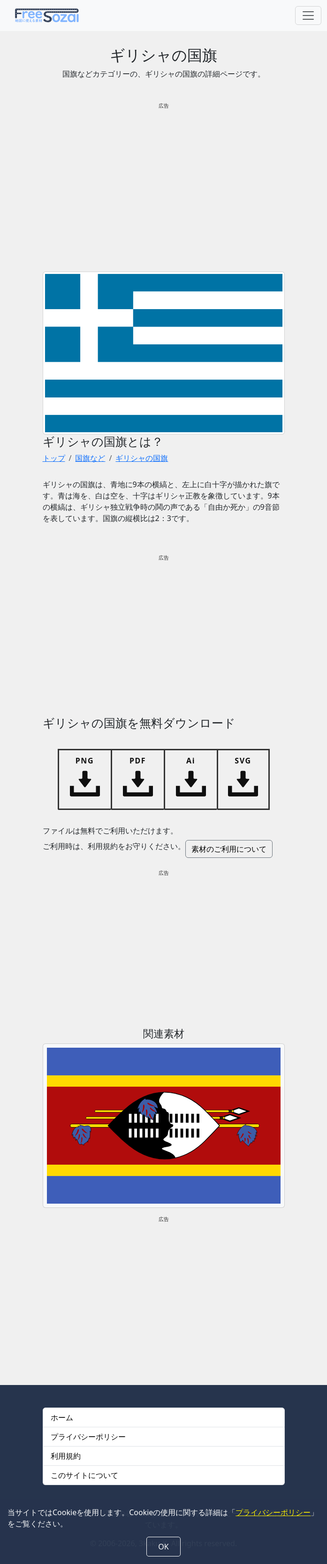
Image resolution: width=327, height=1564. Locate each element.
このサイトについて (84, 1475)
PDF (137, 760)
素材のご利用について (228, 849)
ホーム (62, 1417)
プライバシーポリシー (88, 1437)
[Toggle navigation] (308, 15)
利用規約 (66, 1456)
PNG (85, 760)
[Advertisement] (164, 183)
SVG (243, 760)
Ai (190, 760)
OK (163, 1546)
